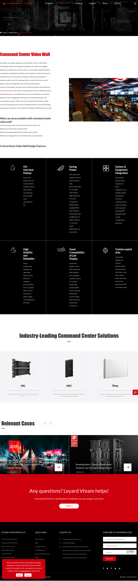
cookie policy (25, 571)
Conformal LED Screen (9, 539)
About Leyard (39, 539)
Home (5, 32)
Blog (36, 543)
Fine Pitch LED (6, 554)
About (105, 3)
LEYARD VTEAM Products (13, 533)
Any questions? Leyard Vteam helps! (69, 491)
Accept (27, 575)
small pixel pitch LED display (12, 91)
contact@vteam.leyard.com (70, 539)
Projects (79, 3)
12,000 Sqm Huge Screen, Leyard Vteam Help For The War (25, 467)
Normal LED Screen (8, 558)
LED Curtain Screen (8, 547)
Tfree (115, 385)
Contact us (65, 533)
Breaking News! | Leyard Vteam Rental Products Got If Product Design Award (94, 467)
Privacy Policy (132, 577)
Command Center (25, 32)
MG (23, 385)
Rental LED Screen (7, 550)
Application (64, 3)
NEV (69, 385)
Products (49, 3)
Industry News (40, 550)
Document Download (42, 554)
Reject (19, 575)
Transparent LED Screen (9, 543)
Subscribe (109, 559)
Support (92, 3)
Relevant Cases (18, 423)
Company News (40, 547)
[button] (45, 423)
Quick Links (40, 533)
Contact (117, 3)
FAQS (37, 558)
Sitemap (122, 577)
